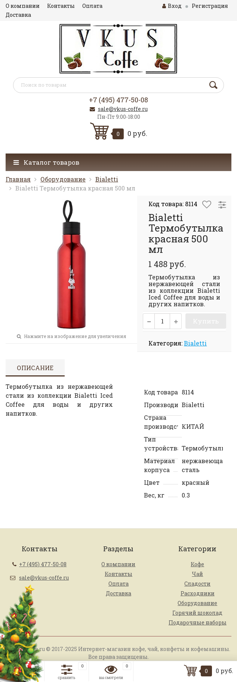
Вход (172, 5)
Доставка (18, 14)
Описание (35, 368)
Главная (18, 179)
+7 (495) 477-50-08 (118, 99)
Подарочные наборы (198, 622)
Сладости (197, 583)
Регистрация (210, 5)
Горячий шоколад (197, 612)
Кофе (197, 564)
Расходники (198, 593)
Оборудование (63, 179)
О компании (23, 5)
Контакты (61, 5)
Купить (206, 321)
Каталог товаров (46, 162)
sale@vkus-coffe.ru (123, 108)
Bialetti (106, 179)
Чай (197, 573)
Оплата (92, 5)
